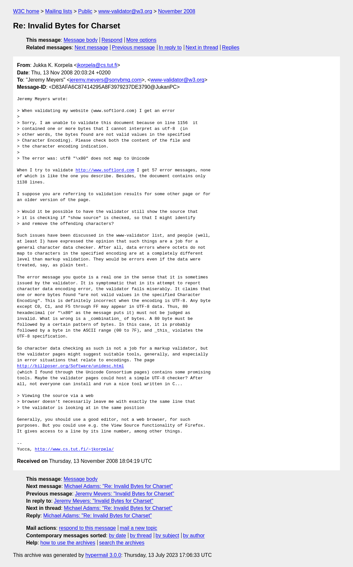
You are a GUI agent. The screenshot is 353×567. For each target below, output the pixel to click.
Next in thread (201, 47)
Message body (81, 40)
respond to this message (87, 528)
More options (141, 40)
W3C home (26, 11)
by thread (141, 535)
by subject (167, 535)
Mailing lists (58, 11)
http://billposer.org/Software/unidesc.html (70, 366)
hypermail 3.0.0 (103, 555)
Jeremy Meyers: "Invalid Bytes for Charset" (124, 493)
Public (85, 11)
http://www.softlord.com (104, 170)
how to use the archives (67, 542)
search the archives (122, 542)
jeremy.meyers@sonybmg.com (106, 80)
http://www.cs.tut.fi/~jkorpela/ (74, 449)
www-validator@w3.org (125, 11)
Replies (230, 47)
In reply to (170, 47)
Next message (91, 47)
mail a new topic (138, 528)
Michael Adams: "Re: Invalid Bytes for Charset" (118, 486)
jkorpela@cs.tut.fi (97, 65)
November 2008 (176, 11)
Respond (112, 40)
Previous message (133, 47)
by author (194, 535)
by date (117, 535)
